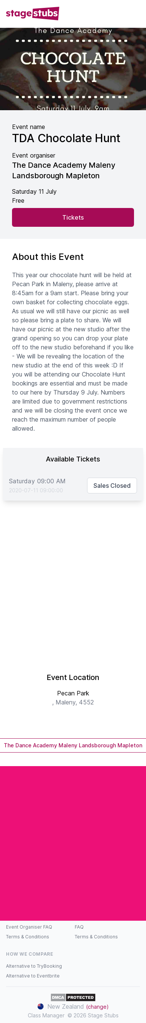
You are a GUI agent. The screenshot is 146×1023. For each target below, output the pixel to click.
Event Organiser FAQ (29, 927)
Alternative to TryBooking (34, 966)
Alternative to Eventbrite (33, 976)
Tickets (73, 217)
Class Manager (46, 1015)
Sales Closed (112, 485)
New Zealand (73, 1006)
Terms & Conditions (27, 937)
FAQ (79, 927)
